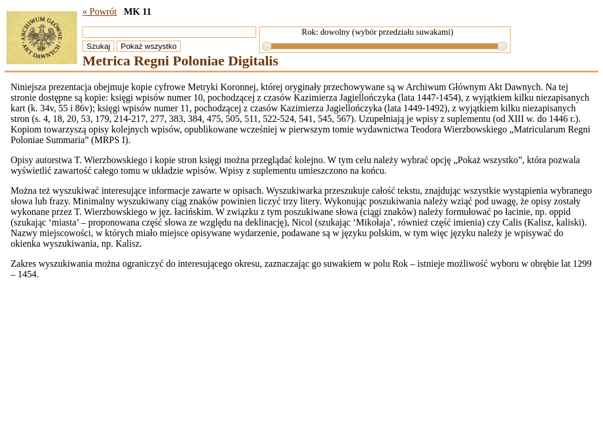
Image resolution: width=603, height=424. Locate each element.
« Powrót (99, 11)
